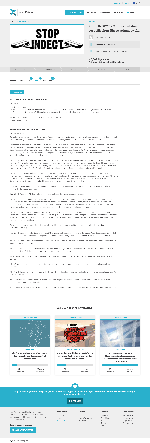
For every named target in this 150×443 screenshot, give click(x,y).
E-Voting (82, 421)
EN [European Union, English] (135, 3)
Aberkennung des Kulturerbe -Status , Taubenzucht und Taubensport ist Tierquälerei (30, 356)
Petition (13, 81)
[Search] (139, 12)
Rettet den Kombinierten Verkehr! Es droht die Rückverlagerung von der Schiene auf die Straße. (75, 356)
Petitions (92, 13)
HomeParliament (85, 418)
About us (118, 13)
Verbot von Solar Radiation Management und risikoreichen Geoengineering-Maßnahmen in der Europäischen (120, 357)
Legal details (128, 421)
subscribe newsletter (22, 430)
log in (127, 3)
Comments (47, 79)
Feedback (61, 421)
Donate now (75, 401)
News (37, 79)
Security (92, 21)
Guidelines (105, 13)
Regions (104, 426)
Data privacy (128, 418)
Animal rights (29, 349)
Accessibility (128, 423)
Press (59, 418)
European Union (22, 21)
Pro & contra (25, 79)
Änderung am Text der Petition (27, 129)
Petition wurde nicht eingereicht (29, 99)
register (117, 3)
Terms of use (128, 415)
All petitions (105, 418)
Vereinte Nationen (30, 317)
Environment (120, 349)
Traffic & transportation (75, 349)
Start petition (74, 13)
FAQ (80, 415)
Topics (103, 423)
